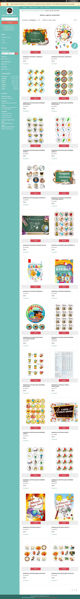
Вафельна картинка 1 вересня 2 (61, 56)
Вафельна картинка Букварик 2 (33, 291)
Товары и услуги (6, 37)
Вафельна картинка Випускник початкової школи (33, 338)
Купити (35, 52)
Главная (24, 7)
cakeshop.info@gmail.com (8, 126)
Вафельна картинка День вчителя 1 (34, 573)
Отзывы (4, 42)
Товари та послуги (28, 10)
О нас (3, 40)
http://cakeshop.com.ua (7, 123)
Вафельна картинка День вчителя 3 (34, 197)
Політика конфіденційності (53, 597)
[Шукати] (16, 19)
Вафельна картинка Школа (60, 432)
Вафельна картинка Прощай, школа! (34, 245)
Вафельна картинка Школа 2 (32, 527)
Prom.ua (47, 596)
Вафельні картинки (39, 10)
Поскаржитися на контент (40, 597)
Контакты (47, 7)
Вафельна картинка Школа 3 (60, 527)
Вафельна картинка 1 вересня (32, 56)
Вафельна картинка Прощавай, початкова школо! (61, 198)
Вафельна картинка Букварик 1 (61, 291)
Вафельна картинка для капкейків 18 (63, 245)
